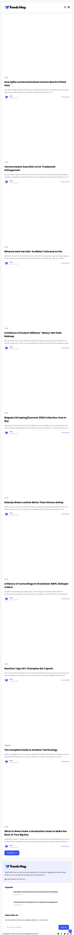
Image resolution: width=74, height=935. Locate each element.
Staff (11, 96)
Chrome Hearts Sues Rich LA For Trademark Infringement (36, 902)
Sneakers (7, 745)
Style (6, 77)
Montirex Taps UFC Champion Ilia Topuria (28, 668)
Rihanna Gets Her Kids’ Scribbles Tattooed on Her (33, 251)
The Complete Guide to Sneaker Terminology (30, 749)
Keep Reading (65, 97)
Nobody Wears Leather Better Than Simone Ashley (33, 502)
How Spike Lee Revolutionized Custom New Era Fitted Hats (36, 892)
